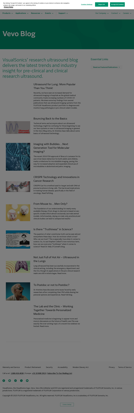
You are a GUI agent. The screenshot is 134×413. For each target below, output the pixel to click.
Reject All (102, 4)
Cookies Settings (86, 4)
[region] (67, 4)
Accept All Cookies (117, 4)
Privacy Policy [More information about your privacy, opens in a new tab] (8, 7)
